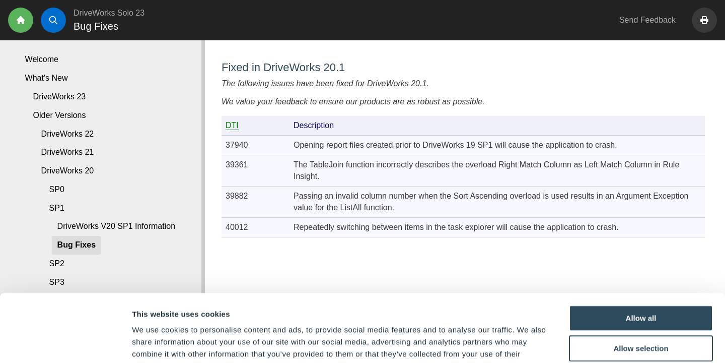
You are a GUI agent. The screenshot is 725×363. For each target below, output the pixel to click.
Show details (528, 343)
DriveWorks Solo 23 (109, 13)
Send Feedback (647, 20)
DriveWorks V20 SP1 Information (116, 226)
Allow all (641, 254)
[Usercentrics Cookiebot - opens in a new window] (65, 343)
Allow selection (640, 284)
